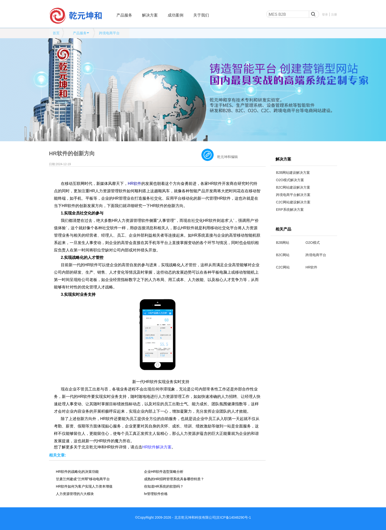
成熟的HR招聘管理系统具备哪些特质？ (174, 479)
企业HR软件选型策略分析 (163, 472)
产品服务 (124, 15)
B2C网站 (283, 255)
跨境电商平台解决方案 (293, 195)
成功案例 (175, 15)
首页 (56, 33)
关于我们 (201, 15)
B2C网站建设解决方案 (293, 187)
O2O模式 (313, 243)
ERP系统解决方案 (290, 210)
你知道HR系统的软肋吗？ (163, 486)
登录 (325, 14)
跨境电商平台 (109, 33)
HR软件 (311, 267)
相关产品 (283, 229)
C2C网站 (283, 267)
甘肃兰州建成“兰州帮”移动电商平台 (83, 479)
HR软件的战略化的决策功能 (77, 472)
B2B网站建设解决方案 (293, 173)
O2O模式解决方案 (290, 180)
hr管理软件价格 (156, 494)
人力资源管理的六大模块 (75, 494)
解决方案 (150, 15)
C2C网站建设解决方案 (293, 202)
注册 (334, 14)
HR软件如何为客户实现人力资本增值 (84, 486)
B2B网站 (282, 243)
